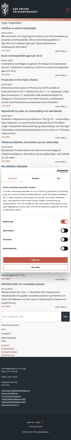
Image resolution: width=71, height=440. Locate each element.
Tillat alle (35, 260)
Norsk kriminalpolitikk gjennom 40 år (21, 56)
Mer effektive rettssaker (14, 166)
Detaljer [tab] (35, 178)
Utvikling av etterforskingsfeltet (18, 28)
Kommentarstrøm (9, 351)
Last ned (61, 51)
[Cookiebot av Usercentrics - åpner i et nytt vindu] (57, 171)
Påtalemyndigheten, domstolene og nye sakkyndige (29, 142)
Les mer (5, 50)
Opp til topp (35, 422)
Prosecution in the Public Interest (19, 80)
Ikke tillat (35, 267)
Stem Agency (43, 432)
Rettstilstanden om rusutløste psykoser (23, 284)
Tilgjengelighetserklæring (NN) (13, 402)
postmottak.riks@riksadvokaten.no (15, 390)
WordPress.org (8, 355)
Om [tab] (58, 178)
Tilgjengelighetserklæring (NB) (13, 399)
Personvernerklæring (9, 393)
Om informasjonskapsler (11, 396)
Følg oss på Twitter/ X (10, 405)
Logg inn (5, 345)
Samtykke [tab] (12, 178)
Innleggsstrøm (7, 348)
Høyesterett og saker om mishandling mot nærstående (31, 111)
